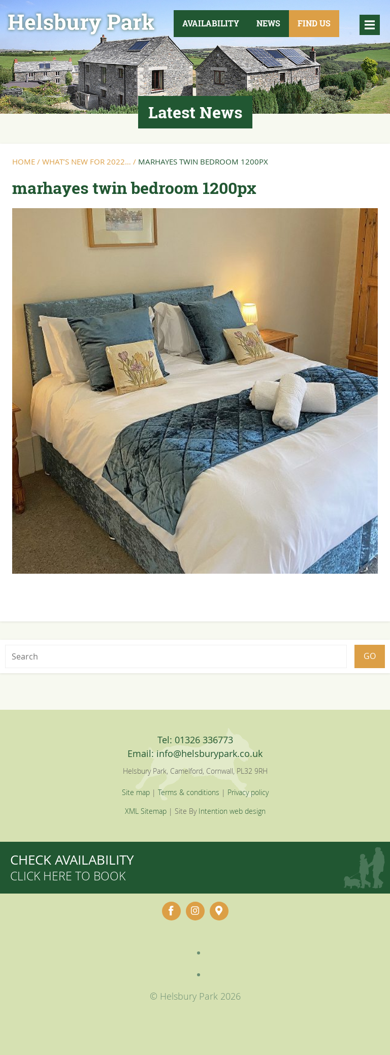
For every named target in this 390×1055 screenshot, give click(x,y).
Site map (136, 792)
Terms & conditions (188, 792)
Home (23, 161)
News (268, 23)
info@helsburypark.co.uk (209, 753)
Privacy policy (248, 792)
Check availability (72, 867)
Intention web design (232, 811)
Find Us (314, 23)
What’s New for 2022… (86, 161)
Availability (210, 23)
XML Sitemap (146, 811)
